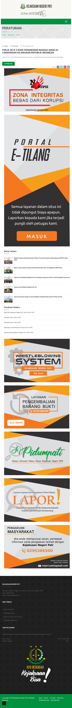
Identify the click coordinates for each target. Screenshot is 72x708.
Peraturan (11, 35)
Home (4, 35)
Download (8, 64)
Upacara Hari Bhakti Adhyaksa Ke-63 (25, 287)
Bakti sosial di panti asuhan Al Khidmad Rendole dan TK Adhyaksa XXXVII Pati (38, 267)
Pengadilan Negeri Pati (10, 620)
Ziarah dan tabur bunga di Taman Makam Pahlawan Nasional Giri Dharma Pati (38, 297)
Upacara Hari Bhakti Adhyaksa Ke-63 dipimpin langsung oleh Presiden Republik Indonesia (42, 277)
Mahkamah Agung (9, 613)
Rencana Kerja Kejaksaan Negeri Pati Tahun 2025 (18, 332)
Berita (46, 698)
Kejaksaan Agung (9, 609)
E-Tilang (52, 698)
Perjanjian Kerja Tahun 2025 (12, 317)
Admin (6, 46)
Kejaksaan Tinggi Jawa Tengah (13, 617)
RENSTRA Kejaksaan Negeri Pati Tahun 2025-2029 (19, 312)
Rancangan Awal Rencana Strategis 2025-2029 (18, 328)
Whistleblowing (44, 700)
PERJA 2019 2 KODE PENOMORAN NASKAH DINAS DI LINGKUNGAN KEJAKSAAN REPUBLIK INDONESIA (30, 51)
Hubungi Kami (55, 700)
